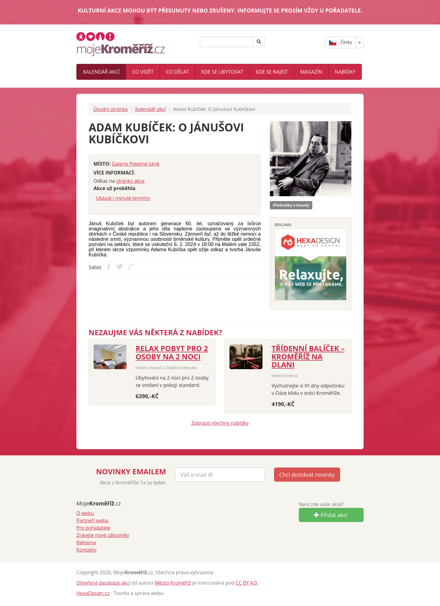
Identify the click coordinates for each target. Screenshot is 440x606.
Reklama (86, 542)
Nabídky (345, 71)
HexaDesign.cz (92, 593)
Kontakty (86, 549)
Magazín (311, 71)
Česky (340, 42)
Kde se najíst (272, 71)
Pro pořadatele (93, 527)
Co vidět (142, 71)
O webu (85, 513)
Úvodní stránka (110, 109)
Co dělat (177, 71)
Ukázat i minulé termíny (123, 198)
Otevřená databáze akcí (103, 582)
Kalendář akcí (101, 71)
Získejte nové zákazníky (102, 535)
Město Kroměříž (173, 582)
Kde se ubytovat (222, 71)
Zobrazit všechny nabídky (220, 423)
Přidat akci (330, 515)
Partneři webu (92, 520)
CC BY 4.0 (246, 582)
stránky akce (130, 181)
